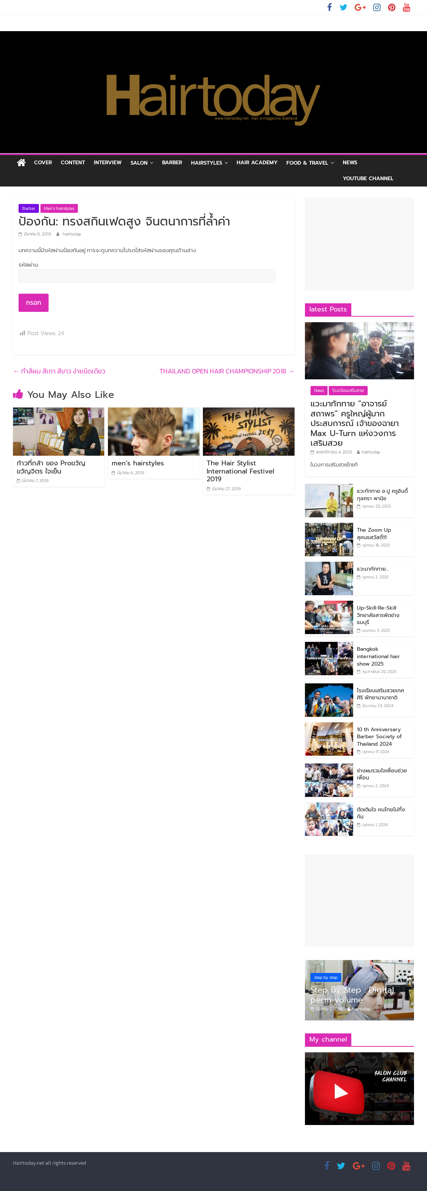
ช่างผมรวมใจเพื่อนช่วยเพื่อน (382, 774)
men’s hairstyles (138, 463)
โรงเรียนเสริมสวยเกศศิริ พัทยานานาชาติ (380, 694)
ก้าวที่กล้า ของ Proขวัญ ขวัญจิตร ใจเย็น (51, 467)
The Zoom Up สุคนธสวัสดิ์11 (374, 533)
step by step (326, 977)
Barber (172, 162)
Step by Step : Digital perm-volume (352, 995)
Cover (43, 162)
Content (73, 162)
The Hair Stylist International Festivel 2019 (240, 471)
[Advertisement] (359, 244)
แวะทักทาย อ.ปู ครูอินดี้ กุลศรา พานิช (382, 494)
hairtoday (72, 234)
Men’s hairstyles (59, 208)
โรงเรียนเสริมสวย (348, 390)
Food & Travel (307, 163)
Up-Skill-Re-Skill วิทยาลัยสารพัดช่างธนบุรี (378, 615)
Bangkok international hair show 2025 (378, 656)
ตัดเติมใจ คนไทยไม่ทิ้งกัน (381, 813)
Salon (139, 163)
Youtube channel (368, 178)
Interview (108, 162)
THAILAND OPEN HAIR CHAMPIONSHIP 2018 (227, 371)
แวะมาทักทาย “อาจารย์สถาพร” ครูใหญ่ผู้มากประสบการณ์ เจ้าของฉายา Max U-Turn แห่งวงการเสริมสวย (355, 423)
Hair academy (257, 162)
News (350, 162)
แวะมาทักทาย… (373, 569)
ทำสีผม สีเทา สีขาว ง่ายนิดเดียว (59, 371)
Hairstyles (206, 163)
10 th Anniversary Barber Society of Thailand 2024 (379, 737)
